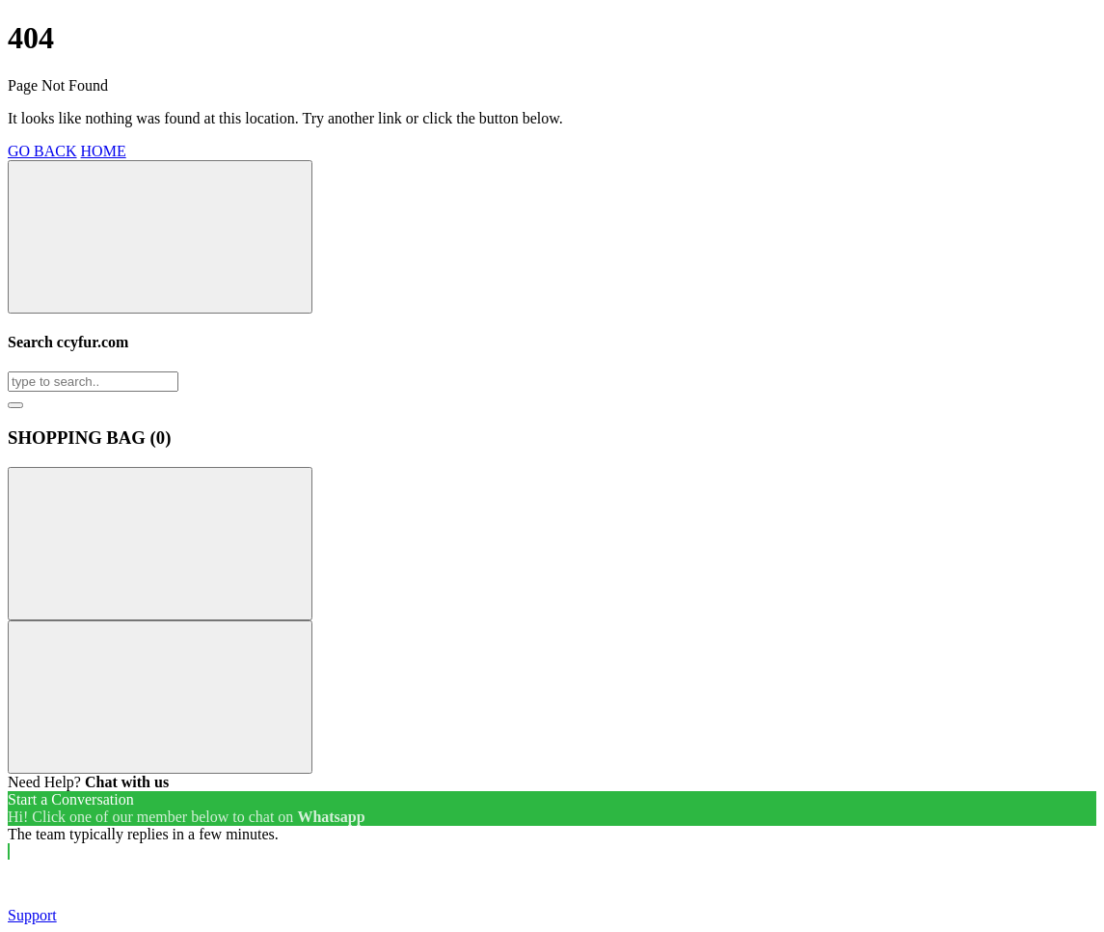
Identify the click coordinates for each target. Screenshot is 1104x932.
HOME (103, 151)
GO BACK (42, 151)
